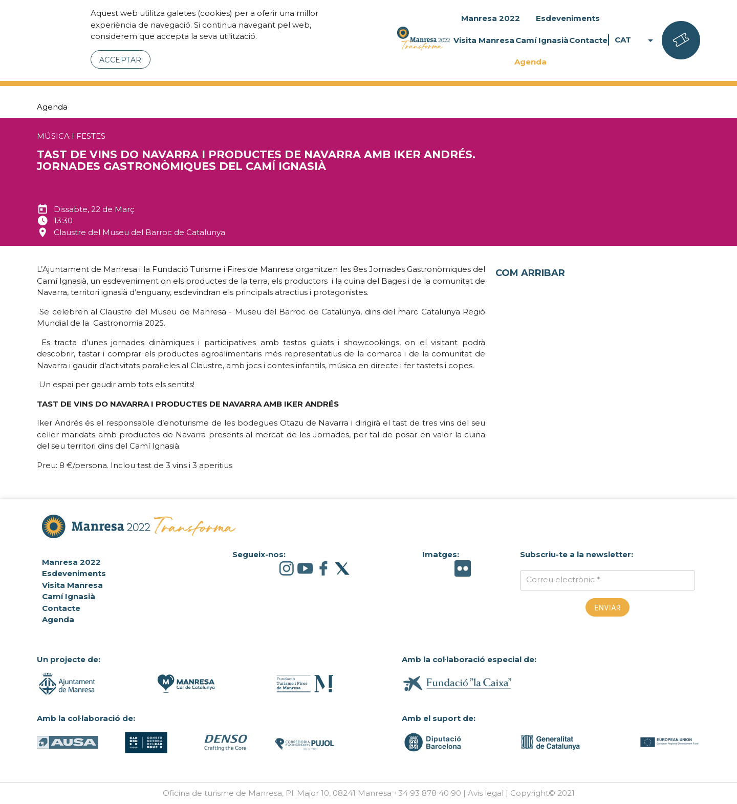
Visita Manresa (483, 40)
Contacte (588, 40)
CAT (636, 40)
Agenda (530, 62)
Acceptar (120, 60)
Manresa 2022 (490, 18)
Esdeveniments (568, 18)
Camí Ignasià (542, 40)
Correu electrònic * (563, 579)
